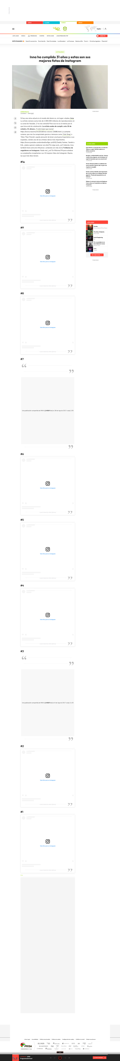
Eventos (42, 36)
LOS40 (29, 22)
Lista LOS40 (15, 36)
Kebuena (88, 1046)
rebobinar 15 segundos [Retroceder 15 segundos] (55, 1058)
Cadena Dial (70, 1046)
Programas (33, 36)
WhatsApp (15, 127)
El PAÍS (41, 1044)
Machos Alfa (79, 41)
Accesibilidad (35, 1039)
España (99, 29)
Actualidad (60, 52)
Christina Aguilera (95, 41)
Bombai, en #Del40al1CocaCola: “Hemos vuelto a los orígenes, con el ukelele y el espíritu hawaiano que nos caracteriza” (97, 157)
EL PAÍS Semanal (76, 1046)
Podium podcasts (56, 1048)
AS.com (78, 1044)
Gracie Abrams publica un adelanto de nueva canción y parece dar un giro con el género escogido (96, 165)
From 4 (86, 41)
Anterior (51, 1058)
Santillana (57, 1044)
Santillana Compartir (65, 1044)
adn (83, 1044)
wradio (57, 1046)
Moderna (48, 1048)
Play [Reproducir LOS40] (60, 1057)
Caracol (90, 1044)
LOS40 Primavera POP (62, 36)
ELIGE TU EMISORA (99, 1057)
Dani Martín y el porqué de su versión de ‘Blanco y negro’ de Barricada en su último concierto (97, 149)
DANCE (63, 22)
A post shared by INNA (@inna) (48, 220)
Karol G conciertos (31, 41)
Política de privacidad (45, 1039)
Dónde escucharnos (91, 1039)
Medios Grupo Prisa (26, 1049)
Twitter (15, 123)
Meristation (86, 1048)
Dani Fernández (51, 41)
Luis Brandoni (62, 41)
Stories (70, 1021)
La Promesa (70, 41)
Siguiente (69, 1058)
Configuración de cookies (68, 1039)
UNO (52, 1046)
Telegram (15, 132)
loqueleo (78, 1048)
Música (23, 36)
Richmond (40, 1048)
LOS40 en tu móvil (80, 1039)
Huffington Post (43, 1046)
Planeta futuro (82, 1046)
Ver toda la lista (96, 255)
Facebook (15, 118)
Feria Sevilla (41, 41)
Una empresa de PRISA (26, 1045)
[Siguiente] (107, 41)
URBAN (80, 22)
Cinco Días (63, 1046)
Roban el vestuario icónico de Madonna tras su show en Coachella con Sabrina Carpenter (96, 183)
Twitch (66, 1021)
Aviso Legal (27, 1039)
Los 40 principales (49, 1044)
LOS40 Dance (24, 112)
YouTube (56, 1021)
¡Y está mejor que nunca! (45, 129)
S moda (70, 1048)
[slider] (60, 1054)
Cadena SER (72, 1044)
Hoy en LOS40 (50, 36)
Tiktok (53, 1021)
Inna (21, 875)
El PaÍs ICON (63, 1048)
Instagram (50, 1021)
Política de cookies (56, 1039)
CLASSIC (47, 22)
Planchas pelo (106, 41)
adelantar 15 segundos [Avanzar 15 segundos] (65, 1058)
